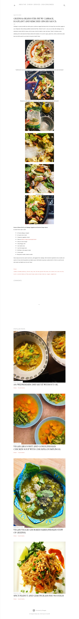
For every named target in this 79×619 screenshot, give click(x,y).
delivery (24, 271)
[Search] (64, 5)
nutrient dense (21, 274)
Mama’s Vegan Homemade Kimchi (29, 239)
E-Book (30, 4)
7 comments (21, 452)
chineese (19, 271)
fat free (37, 271)
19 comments (21, 388)
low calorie (51, 271)
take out (44, 274)
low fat (62, 271)
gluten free (43, 271)
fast (34, 271)
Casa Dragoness (47, 4)
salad (36, 274)
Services (37, 4)
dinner (28, 271)
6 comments (21, 599)
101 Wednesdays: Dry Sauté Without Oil (36, 384)
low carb (57, 271)
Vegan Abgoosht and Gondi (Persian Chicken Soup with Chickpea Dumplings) (37, 448)
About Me (22, 4)
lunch (15, 274)
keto (47, 271)
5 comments (21, 536)
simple (39, 274)
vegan (48, 274)
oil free (26, 274)
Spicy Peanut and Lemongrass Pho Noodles (39, 595)
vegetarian (53, 274)
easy (32, 271)
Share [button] (15, 269)
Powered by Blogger (39, 610)
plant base (31, 274)
